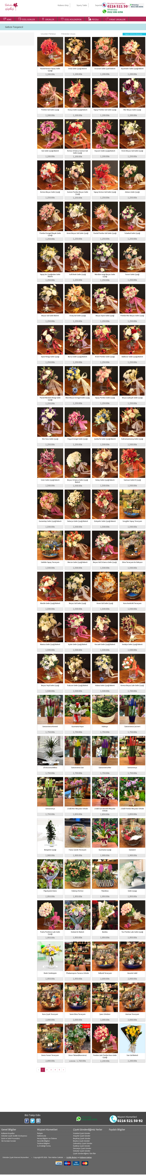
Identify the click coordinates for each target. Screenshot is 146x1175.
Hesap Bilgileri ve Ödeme (47, 1138)
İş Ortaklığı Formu (44, 1146)
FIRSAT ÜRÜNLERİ (115, 19)
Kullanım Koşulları (8, 1133)
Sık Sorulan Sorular (8, 1141)
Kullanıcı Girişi (63, 5)
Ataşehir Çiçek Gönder (81, 1136)
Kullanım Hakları (86, 1157)
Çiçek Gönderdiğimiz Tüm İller (84, 1153)
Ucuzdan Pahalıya (47, 34)
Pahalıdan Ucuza (67, 34)
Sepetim (98, 5)
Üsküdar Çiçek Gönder (81, 1151)
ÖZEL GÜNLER (26, 19)
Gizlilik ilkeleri (71, 1157)
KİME (7, 19)
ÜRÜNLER (48, 19)
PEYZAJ (93, 19)
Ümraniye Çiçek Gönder (82, 1148)
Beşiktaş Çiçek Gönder (81, 1138)
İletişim (40, 1133)
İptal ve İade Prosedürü (10, 1138)
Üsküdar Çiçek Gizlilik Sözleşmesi (14, 1136)
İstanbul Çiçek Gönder (81, 1133)
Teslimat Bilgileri (43, 1143)
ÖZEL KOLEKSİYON (71, 19)
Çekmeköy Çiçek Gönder (82, 1143)
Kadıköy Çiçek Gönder (81, 1146)
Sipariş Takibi (82, 5)
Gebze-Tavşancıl (14, 27)
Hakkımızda (41, 1136)
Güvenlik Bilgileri (43, 1141)
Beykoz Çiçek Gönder (81, 1141)
